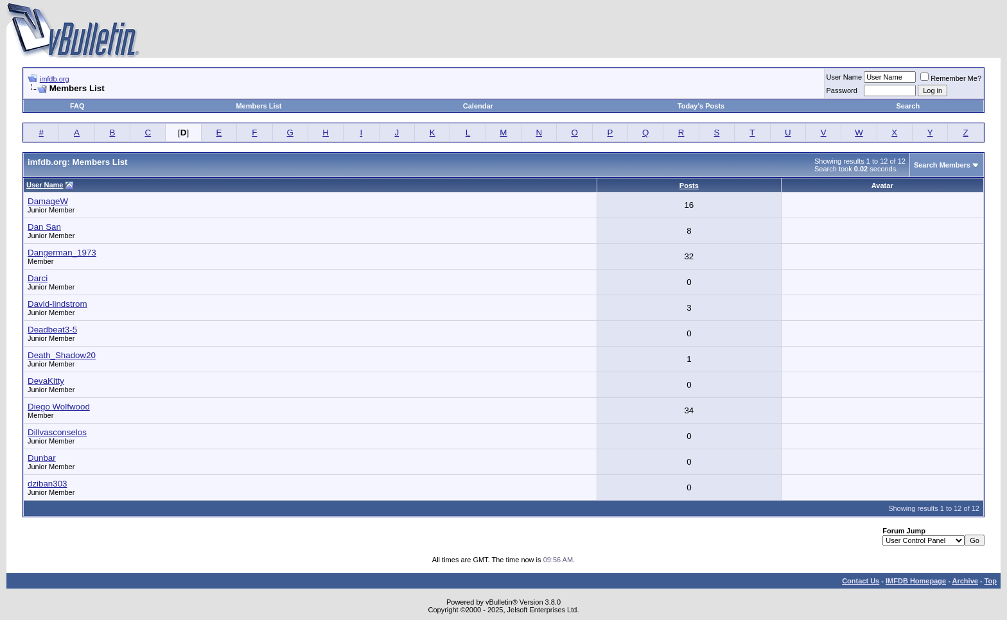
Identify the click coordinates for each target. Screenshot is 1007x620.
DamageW (48, 201)
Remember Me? (950, 78)
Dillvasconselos (57, 432)
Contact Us (860, 581)
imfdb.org (54, 79)
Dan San (44, 227)
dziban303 (47, 483)
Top (991, 581)
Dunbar (42, 458)
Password (842, 90)
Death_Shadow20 (62, 355)
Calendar (478, 106)
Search (908, 106)
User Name (845, 77)
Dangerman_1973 (62, 252)
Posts (689, 185)
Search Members (942, 165)
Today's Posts (701, 106)
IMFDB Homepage (916, 581)
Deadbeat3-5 (52, 329)
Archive (965, 581)
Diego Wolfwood (59, 406)
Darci (38, 278)
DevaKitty (46, 381)
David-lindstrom (57, 304)
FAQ (77, 106)
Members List (258, 106)
